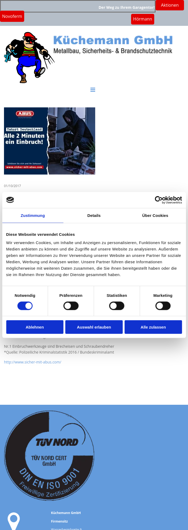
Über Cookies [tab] (155, 215)
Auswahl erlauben (94, 327)
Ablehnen (35, 327)
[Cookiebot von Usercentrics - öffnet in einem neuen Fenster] (158, 200)
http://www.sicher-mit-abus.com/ (32, 362)
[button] (142, 19)
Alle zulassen (153, 327)
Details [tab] (94, 215)
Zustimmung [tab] (33, 215)
